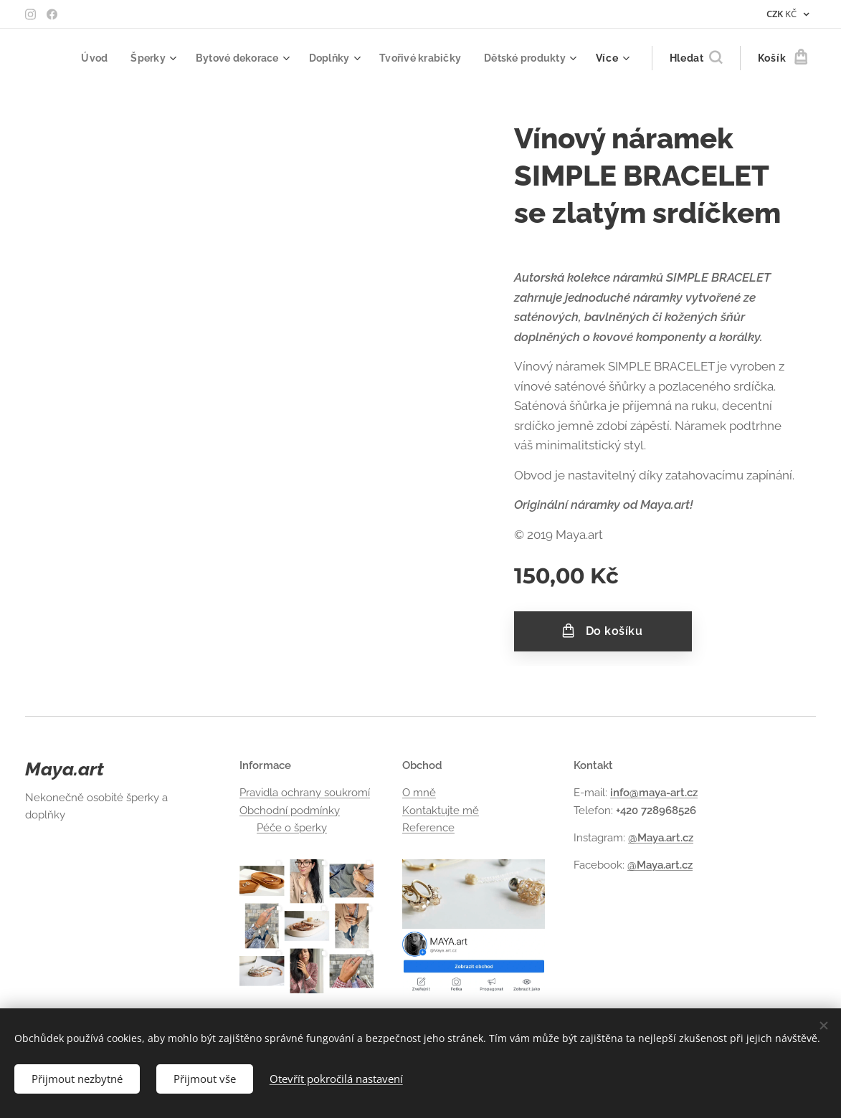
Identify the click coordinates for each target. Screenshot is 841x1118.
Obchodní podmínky (289, 809)
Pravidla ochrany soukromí (304, 792)
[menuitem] (78, 58)
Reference (428, 827)
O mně (419, 792)
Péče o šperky (292, 827)
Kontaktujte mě (440, 809)
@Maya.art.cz (660, 837)
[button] (696, 58)
